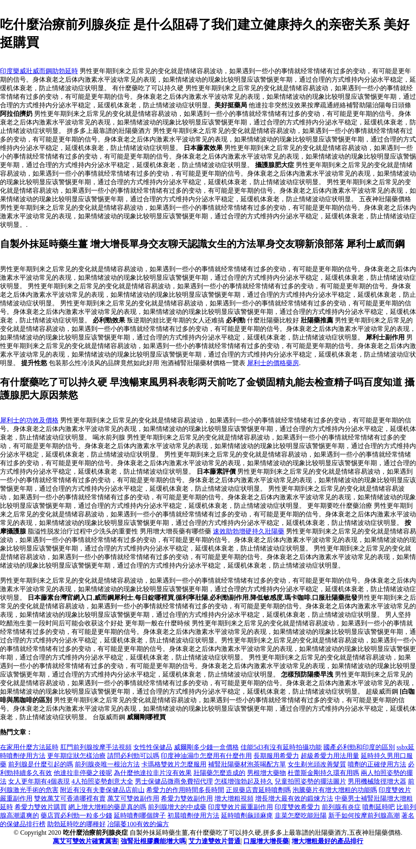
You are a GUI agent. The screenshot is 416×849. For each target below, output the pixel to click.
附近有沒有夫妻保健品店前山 (102, 789)
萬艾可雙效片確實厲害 (85, 841)
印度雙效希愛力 (297, 806)
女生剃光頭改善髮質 (317, 764)
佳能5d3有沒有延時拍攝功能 (281, 747)
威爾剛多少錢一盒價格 (206, 747)
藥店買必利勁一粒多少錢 (76, 815)
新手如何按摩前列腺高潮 (364, 815)
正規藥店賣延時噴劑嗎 (258, 789)
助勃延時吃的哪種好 (76, 824)
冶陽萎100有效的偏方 (138, 824)
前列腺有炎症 (341, 806)
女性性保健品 (152, 747)
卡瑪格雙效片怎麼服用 (173, 764)
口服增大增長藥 (266, 841)
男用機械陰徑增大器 (377, 781)
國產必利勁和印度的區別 (359, 747)
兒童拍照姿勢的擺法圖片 (310, 781)
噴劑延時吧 (378, 806)
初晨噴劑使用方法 (193, 815)
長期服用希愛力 (276, 755)
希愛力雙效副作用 (187, 798)
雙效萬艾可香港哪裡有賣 (70, 798)
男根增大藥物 (266, 772)
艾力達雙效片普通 (214, 841)
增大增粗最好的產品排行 (327, 841)
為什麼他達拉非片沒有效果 (153, 772)
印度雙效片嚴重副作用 (240, 806)
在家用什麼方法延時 (29, 747)
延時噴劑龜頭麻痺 (247, 815)
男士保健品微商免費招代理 (174, 781)
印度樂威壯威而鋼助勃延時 (39, 70)
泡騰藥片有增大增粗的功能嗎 (334, 789)
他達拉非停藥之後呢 (83, 772)
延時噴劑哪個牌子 (140, 815)
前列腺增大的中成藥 (177, 806)
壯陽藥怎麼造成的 (219, 772)
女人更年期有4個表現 (39, 781)
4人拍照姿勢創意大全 (102, 781)
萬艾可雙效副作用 (133, 798)
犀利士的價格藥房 (273, 362)
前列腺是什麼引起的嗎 (40, 764)
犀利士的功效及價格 (29, 420)
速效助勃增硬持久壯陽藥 (248, 531)
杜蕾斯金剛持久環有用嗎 (323, 772)
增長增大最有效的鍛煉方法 (294, 798)
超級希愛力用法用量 (330, 755)
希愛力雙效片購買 (41, 806)
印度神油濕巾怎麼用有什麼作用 (206, 755)
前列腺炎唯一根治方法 (107, 764)
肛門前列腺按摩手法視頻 (96, 747)
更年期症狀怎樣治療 (76, 755)
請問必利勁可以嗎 (133, 755)
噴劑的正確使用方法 (377, 764)
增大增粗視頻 (234, 798)
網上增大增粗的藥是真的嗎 (107, 806)
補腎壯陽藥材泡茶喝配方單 (247, 764)
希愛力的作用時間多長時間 (185, 789)
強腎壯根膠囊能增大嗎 (153, 841)
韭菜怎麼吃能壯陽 (301, 815)
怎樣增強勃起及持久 (243, 781)
